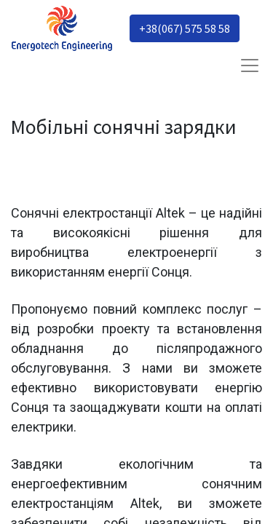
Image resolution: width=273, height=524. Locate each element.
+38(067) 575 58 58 (184, 28)
